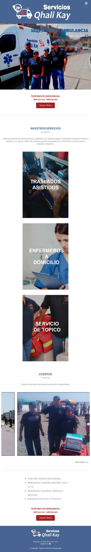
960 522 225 (39, 99)
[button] (45, 105)
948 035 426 (52, 99)
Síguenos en (45, 544)
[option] (45, 424)
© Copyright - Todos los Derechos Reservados (45, 548)
